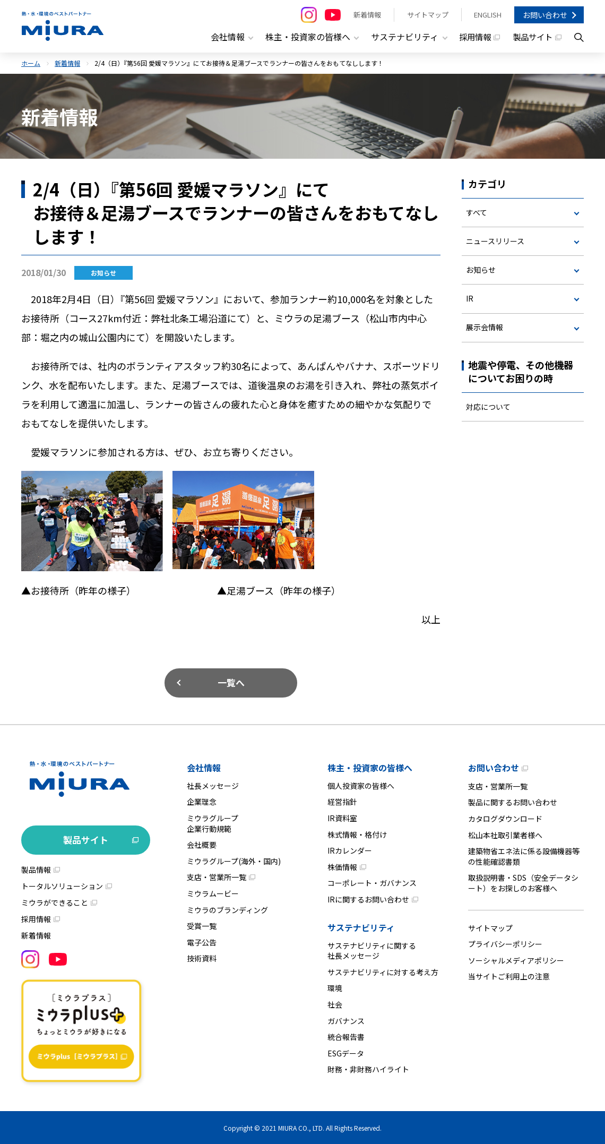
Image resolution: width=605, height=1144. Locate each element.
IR (469, 299)
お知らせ (481, 269)
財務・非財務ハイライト (368, 1068)
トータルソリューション (62, 885)
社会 (334, 1004)
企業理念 (202, 801)
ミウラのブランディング (227, 909)
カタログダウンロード (505, 818)
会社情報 (204, 767)
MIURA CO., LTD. (301, 1127)
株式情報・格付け (357, 834)
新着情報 (367, 15)
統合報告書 (346, 1036)
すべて (476, 212)
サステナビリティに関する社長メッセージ (371, 950)
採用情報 (471, 37)
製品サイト (531, 37)
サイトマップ (427, 15)
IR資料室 (342, 817)
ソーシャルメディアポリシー (516, 959)
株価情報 (342, 866)
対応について (488, 407)
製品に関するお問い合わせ (512, 802)
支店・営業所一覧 (216, 877)
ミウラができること (54, 902)
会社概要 (202, 844)
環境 (334, 988)
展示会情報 (484, 327)
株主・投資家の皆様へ (369, 767)
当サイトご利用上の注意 (509, 976)
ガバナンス (346, 1020)
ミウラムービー (213, 893)
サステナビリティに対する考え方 (382, 971)
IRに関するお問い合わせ (368, 898)
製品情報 (36, 869)
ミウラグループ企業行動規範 (212, 822)
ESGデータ (345, 1052)
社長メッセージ (213, 785)
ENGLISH (488, 15)
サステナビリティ (361, 927)
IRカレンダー (349, 850)
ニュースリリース (495, 240)
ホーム (30, 62)
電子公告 (202, 941)
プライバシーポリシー (505, 943)
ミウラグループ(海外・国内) (234, 860)
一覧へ (231, 682)
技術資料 (202, 958)
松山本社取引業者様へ (505, 834)
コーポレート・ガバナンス (372, 883)
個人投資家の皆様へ (360, 785)
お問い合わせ (545, 15)
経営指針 (342, 801)
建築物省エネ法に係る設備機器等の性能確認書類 (524, 855)
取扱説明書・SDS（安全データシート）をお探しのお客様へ (523, 882)
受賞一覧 (202, 925)
